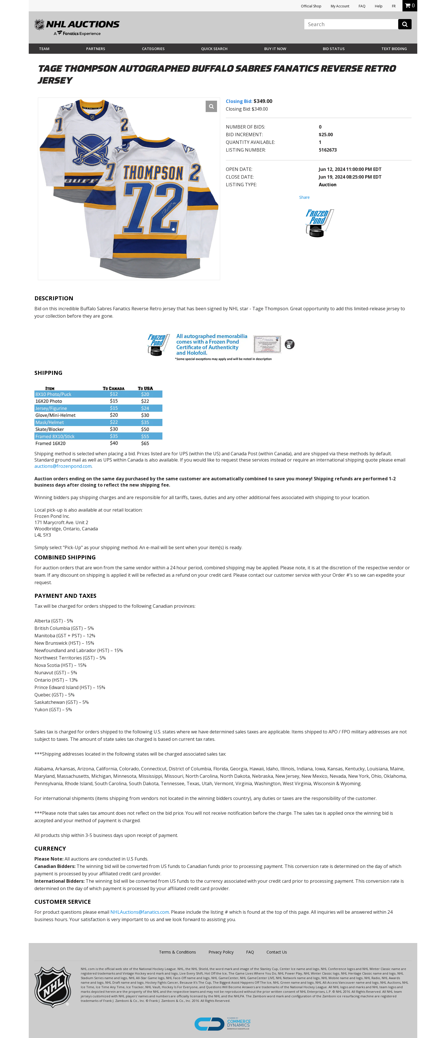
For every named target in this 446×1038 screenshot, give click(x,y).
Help (379, 6)
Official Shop (311, 6)
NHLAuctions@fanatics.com (139, 912)
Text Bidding (394, 48)
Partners (95, 48)
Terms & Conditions (177, 952)
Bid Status (334, 48)
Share (304, 197)
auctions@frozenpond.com (63, 466)
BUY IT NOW (275, 48)
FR (394, 6)
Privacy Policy (221, 952)
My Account (340, 6)
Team (44, 48)
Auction (327, 184)
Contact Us (277, 952)
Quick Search (214, 48)
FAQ (362, 6)
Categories (153, 48)
